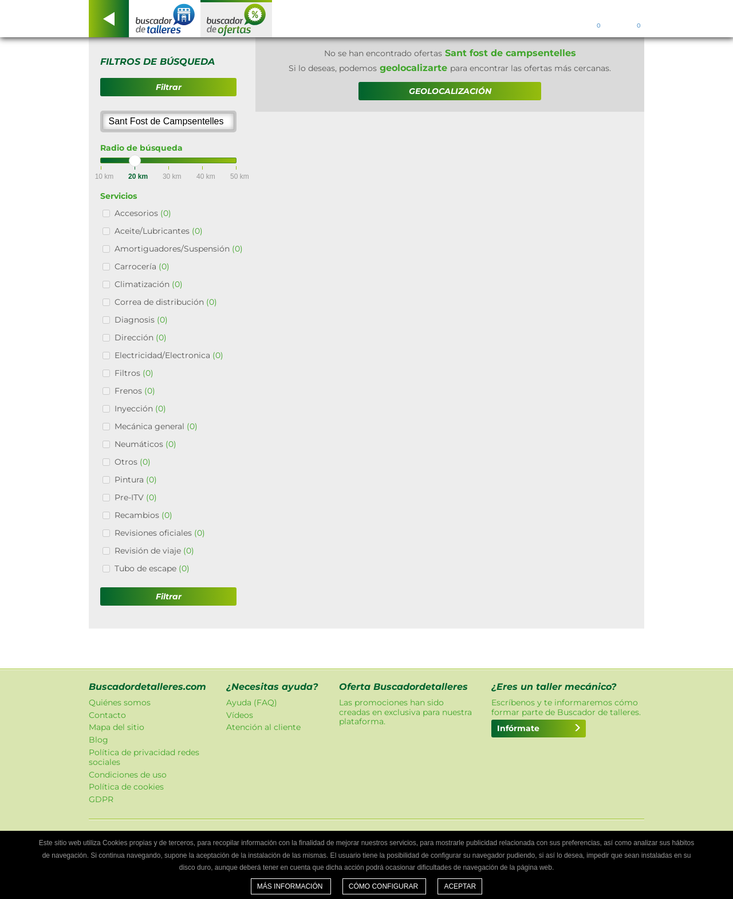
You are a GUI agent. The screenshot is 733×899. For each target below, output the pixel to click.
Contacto (107, 715)
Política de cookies (126, 787)
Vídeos (239, 715)
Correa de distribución (166, 302)
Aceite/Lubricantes (159, 231)
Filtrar (169, 87)
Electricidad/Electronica (169, 355)
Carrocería (142, 266)
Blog (98, 740)
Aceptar (460, 886)
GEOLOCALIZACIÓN (450, 91)
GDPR (101, 799)
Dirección (141, 337)
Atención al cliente (263, 727)
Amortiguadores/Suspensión (179, 249)
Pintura (136, 479)
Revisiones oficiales (160, 533)
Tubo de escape (152, 568)
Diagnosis (141, 320)
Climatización (149, 284)
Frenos (135, 391)
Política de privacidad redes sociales (144, 757)
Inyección (140, 408)
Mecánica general (156, 426)
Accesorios (143, 213)
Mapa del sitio (116, 727)
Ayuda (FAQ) (251, 702)
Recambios (143, 515)
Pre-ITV (136, 497)
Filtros (134, 373)
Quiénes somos (120, 702)
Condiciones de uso (128, 775)
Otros (133, 462)
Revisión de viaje (154, 550)
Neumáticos (145, 444)
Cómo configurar (384, 886)
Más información (291, 886)
